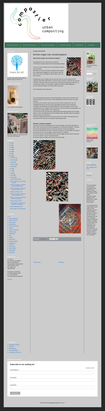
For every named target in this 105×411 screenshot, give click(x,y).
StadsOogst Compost (14, 344)
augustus (12, 166)
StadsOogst (65, 45)
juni (11, 168)
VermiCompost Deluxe (15, 179)
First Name (13, 377)
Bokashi (79, 45)
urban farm (11, 245)
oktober (12, 162)
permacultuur (12, 239)
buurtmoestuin (12, 224)
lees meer (9, 279)
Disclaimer (89, 175)
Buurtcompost (48, 45)
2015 (10, 153)
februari (12, 177)
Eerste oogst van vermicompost (18, 208)
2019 (10, 145)
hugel (10, 235)
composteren (12, 233)
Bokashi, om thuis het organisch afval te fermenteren (18, 198)
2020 (10, 143)
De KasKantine (12, 348)
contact (91, 45)
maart (12, 175)
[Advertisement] (57, 252)
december (13, 157)
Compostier (12, 45)
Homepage (61, 262)
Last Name (13, 385)
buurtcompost (12, 222)
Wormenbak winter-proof (16, 206)
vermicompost (12, 247)
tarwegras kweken (13, 241)
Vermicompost (30, 45)
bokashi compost (13, 220)
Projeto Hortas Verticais (16, 200)
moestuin (11, 237)
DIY (10, 216)
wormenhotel (12, 250)
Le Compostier (92, 165)
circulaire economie (13, 226)
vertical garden (12, 248)
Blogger (63, 402)
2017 (10, 149)
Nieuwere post (37, 262)
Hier (8, 259)
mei (11, 170)
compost (11, 228)
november (13, 160)
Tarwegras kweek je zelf (16, 191)
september (13, 164)
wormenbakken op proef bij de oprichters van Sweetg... (17, 203)
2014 (10, 156)
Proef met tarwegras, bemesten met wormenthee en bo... (18, 185)
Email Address (14, 370)
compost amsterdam (14, 230)
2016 (10, 151)
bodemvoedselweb (13, 218)
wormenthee (12, 252)
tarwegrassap (12, 243)
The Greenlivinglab (13, 350)
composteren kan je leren (15, 352)
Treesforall (11, 346)
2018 (10, 147)
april (11, 173)
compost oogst (12, 231)
